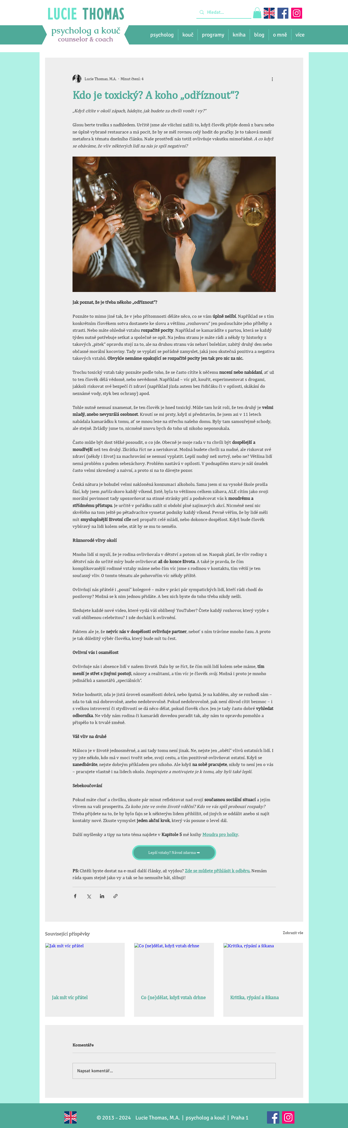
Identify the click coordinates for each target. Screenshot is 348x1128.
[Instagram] (296, 13)
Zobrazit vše (293, 933)
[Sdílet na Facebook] (75, 896)
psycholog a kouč (85, 30)
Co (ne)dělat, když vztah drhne (173, 997)
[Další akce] (272, 79)
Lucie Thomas (151, 1117)
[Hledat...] (223, 12)
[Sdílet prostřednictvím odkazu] (115, 896)
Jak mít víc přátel (70, 997)
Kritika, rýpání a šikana (254, 997)
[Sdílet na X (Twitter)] (88, 896)
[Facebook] (282, 13)
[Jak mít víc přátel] (85, 965)
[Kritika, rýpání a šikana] (263, 965)
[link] (257, 12)
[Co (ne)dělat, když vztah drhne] (174, 965)
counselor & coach (85, 39)
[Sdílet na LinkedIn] (102, 896)
